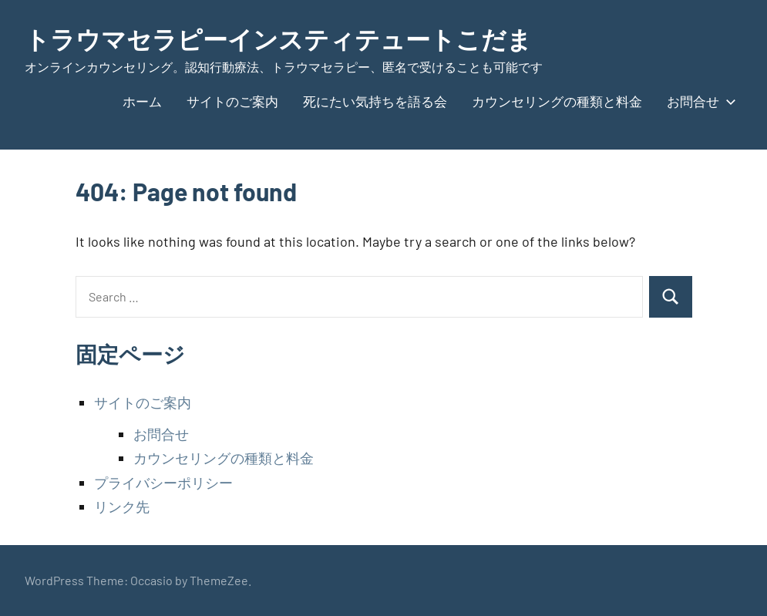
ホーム (142, 101)
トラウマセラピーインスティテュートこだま (278, 38)
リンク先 (122, 506)
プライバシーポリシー (163, 482)
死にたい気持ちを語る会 (375, 101)
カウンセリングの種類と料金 (557, 101)
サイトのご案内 (232, 101)
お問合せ (698, 101)
